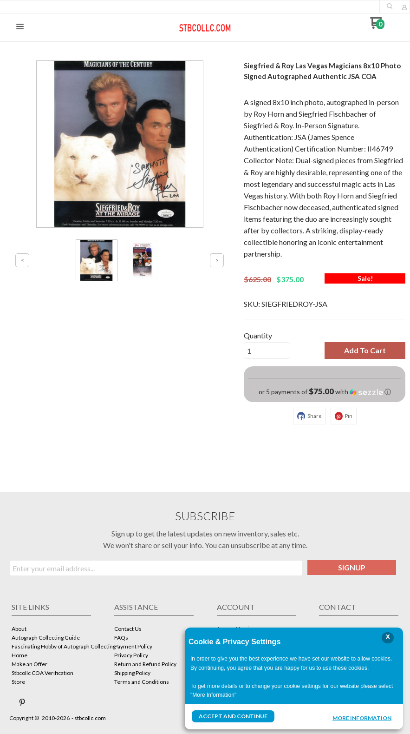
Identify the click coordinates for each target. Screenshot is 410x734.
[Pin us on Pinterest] (22, 702)
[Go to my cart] (377, 26)
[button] (389, 6)
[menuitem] (51, 629)
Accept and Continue (233, 716)
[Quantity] (267, 350)
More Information (361, 717)
